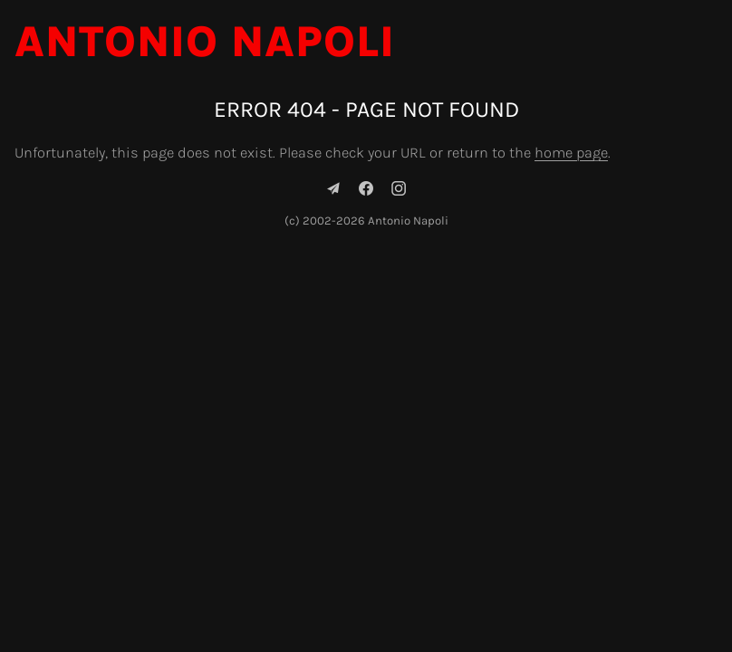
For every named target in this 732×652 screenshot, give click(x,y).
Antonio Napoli (204, 41)
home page (571, 152)
